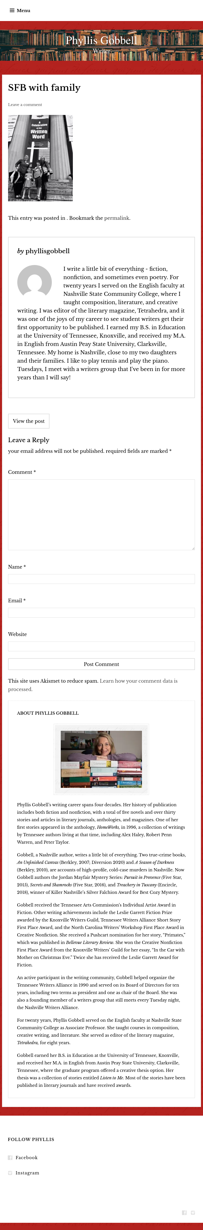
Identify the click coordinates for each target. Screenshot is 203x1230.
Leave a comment (25, 104)
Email (17, 600)
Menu (23, 10)
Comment (22, 472)
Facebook (27, 1157)
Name (17, 567)
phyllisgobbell (47, 251)
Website (17, 634)
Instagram (27, 1173)
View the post (29, 421)
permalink (116, 218)
